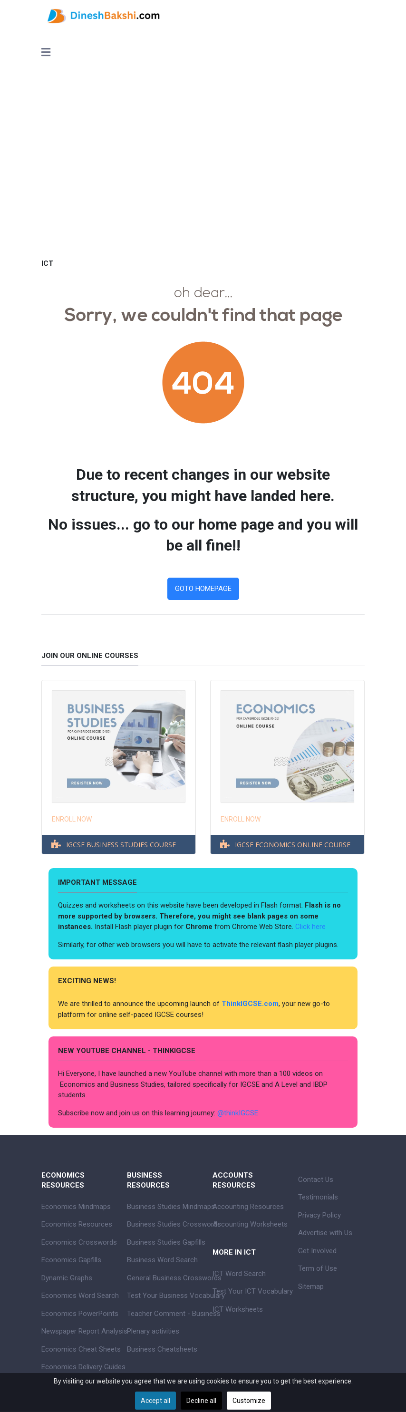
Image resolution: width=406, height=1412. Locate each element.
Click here (311, 926)
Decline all (201, 1400)
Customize (248, 1400)
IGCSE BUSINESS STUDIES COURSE (121, 844)
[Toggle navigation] (45, 53)
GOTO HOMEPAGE (203, 588)
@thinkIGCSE (237, 1113)
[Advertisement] (203, 158)
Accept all (155, 1400)
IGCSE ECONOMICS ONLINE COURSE (292, 844)
